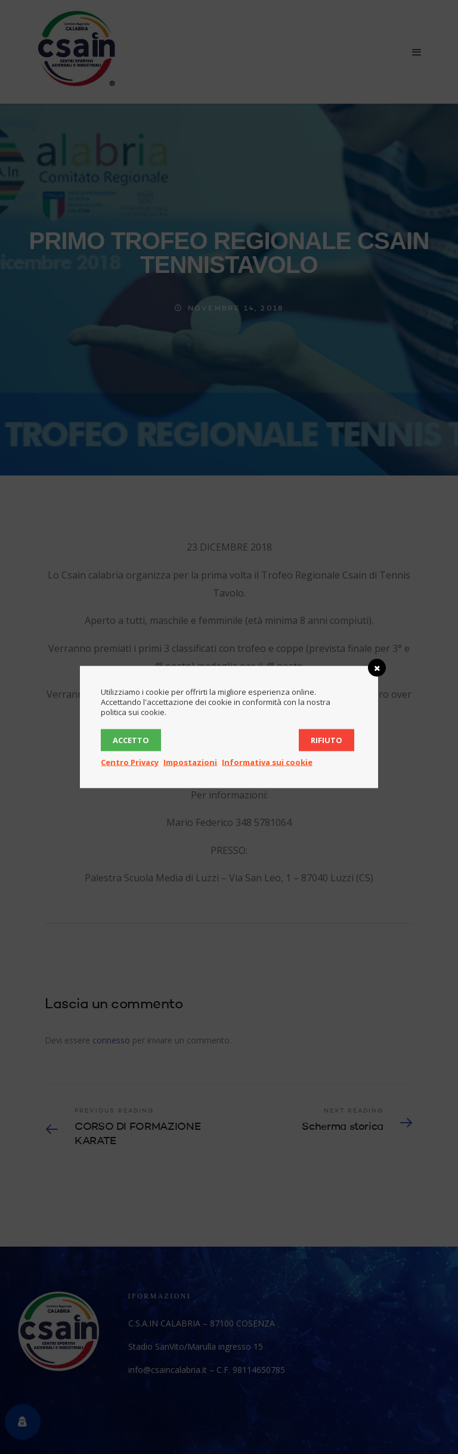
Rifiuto (326, 740)
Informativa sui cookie (267, 762)
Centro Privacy (130, 762)
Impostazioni (190, 762)
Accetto (131, 740)
